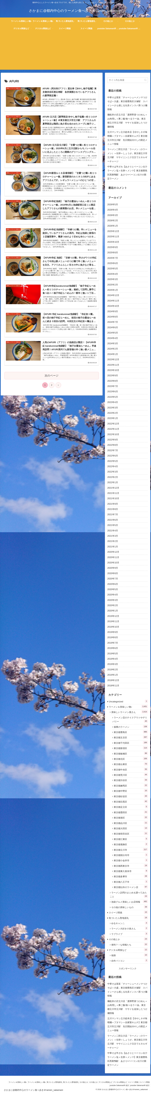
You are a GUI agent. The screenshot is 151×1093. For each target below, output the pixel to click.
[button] (145, 80)
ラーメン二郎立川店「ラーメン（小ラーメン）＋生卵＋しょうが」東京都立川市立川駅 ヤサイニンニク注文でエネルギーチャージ (127, 155)
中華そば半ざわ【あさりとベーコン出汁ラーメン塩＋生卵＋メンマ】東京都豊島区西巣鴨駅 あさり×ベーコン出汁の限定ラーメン (127, 172)
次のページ (52, 385)
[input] (127, 80)
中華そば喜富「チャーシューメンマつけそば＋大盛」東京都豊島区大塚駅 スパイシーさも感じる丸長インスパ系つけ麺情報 (127, 103)
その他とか (87, 1082)
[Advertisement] (76, 52)
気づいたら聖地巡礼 (54, 1082)
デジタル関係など (112, 1082)
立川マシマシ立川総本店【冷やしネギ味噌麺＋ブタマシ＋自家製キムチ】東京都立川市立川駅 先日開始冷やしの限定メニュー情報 (127, 138)
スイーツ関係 (143, 1082)
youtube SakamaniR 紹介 (117, 1085)
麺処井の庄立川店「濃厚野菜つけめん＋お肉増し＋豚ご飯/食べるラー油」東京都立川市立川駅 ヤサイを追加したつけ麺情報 (127, 120)
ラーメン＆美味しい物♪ (15, 1082)
